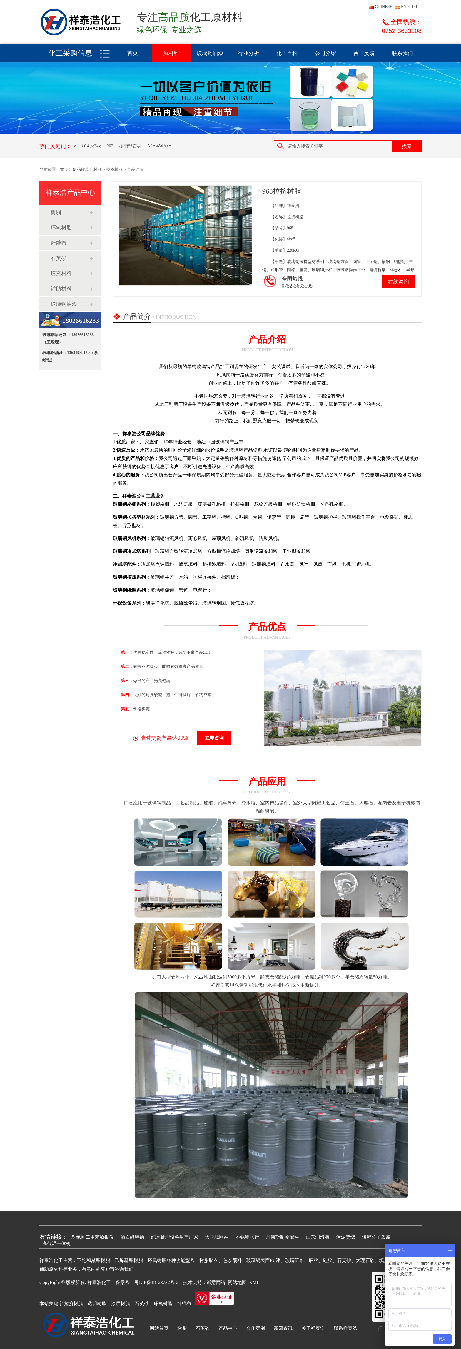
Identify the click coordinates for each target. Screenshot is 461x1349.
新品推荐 (81, 169)
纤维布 (58, 243)
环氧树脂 (61, 228)
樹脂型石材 (130, 146)
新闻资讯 (283, 1328)
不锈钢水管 (247, 1237)
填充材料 (61, 273)
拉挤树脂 (114, 169)
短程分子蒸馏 (376, 1237)
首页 (132, 53)
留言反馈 (364, 53)
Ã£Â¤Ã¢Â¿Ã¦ (159, 146)
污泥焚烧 (345, 1237)
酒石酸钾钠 (132, 1237)
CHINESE (383, 6)
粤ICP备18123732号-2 (156, 1282)
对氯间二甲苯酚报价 (92, 1237)
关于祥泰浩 (313, 1328)
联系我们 (402, 53)
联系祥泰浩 (345, 1328)
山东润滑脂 (317, 1237)
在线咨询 (398, 282)
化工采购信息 (70, 53)
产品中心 (227, 1328)
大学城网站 (216, 1237)
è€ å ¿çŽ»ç (91, 146)
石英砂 (58, 258)
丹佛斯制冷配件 (282, 1237)
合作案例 (255, 1328)
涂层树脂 (120, 1303)
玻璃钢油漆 (210, 53)
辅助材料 (61, 289)
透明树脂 (97, 1303)
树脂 (97, 169)
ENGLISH (410, 6)
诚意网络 (216, 1282)
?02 (110, 146)
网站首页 (159, 1328)
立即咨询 (214, 737)
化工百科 (287, 53)
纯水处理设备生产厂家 (174, 1237)
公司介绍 (325, 53)
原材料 (171, 53)
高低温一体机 (56, 1243)
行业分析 (248, 53)
